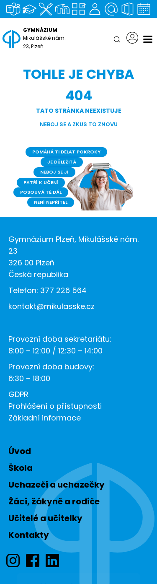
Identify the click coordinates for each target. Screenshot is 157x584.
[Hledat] (117, 39)
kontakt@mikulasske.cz (51, 306)
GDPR (18, 394)
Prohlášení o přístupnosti (55, 406)
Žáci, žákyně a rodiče (54, 501)
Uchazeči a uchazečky (56, 485)
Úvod (19, 451)
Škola (20, 468)
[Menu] (148, 39)
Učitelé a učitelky (45, 518)
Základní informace (44, 418)
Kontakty (28, 535)
